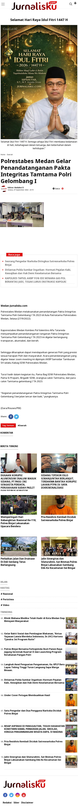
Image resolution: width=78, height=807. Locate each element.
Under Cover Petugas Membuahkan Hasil (27, 695)
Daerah (10, 154)
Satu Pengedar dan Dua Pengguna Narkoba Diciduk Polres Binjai (32, 712)
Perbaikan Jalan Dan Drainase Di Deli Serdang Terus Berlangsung (18, 561)
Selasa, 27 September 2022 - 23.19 (20, 190)
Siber (16, 802)
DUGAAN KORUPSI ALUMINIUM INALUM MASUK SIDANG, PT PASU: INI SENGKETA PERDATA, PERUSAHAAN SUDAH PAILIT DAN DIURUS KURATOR (18, 483)
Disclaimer (27, 802)
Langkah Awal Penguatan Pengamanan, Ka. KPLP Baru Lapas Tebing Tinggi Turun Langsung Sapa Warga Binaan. (34, 667)
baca (56, 188)
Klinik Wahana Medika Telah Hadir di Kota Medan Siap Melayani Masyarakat (34, 620)
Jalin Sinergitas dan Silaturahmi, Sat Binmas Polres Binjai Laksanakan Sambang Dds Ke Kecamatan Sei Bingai (59, 563)
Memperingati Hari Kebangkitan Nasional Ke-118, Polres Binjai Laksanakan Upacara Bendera (18, 521)
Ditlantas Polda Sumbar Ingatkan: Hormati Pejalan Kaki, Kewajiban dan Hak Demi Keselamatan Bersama (34, 681)
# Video (5, 605)
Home (3, 154)
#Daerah (22, 425)
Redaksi (7, 802)
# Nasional (7, 593)
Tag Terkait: (8, 425)
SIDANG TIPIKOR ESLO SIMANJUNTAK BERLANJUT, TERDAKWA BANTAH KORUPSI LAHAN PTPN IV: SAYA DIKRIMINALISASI (59, 481)
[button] (75, 2)
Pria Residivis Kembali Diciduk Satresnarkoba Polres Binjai (58, 518)
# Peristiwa (7, 599)
